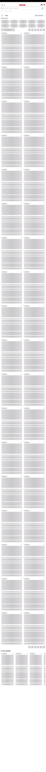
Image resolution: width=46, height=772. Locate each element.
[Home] (22, 5)
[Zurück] (2, 15)
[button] (4, 5)
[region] (23, 669)
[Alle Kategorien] (39, 15)
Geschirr (10, 11)
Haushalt (5, 11)
